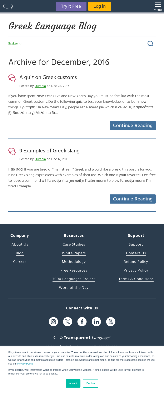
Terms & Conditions (136, 279)
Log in (100, 6)
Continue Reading (133, 125)
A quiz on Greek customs (48, 77)
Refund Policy (136, 262)
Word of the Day (74, 288)
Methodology (74, 262)
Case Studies (74, 244)
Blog (20, 253)
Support (136, 244)
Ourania (40, 86)
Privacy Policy (25, 363)
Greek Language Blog (52, 26)
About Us (19, 244)
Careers (19, 262)
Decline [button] (90, 383)
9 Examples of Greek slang (49, 150)
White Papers (74, 253)
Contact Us (136, 253)
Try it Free (71, 6)
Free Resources (74, 270)
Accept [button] (73, 383)
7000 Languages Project (74, 279)
